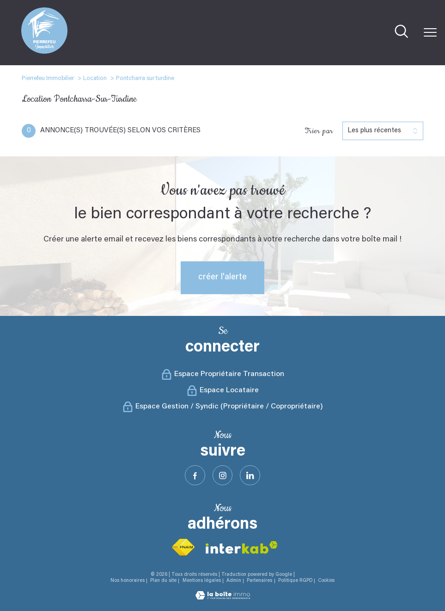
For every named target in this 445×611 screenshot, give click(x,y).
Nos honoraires (127, 580)
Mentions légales (202, 580)
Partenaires (259, 580)
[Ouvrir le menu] (430, 32)
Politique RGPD (295, 580)
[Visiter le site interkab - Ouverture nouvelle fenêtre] (242, 547)
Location (95, 78)
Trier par (319, 131)
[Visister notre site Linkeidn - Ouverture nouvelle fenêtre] (250, 475)
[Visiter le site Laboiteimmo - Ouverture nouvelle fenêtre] (222, 597)
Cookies (326, 580)
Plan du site (163, 580)
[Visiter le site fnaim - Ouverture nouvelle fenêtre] (183, 547)
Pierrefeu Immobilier (48, 78)
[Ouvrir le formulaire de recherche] (401, 32)
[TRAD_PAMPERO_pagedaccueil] (44, 52)
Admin (233, 580)
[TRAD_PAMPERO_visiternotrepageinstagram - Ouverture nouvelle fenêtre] (223, 475)
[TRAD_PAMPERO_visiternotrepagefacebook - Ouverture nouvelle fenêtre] (195, 475)
